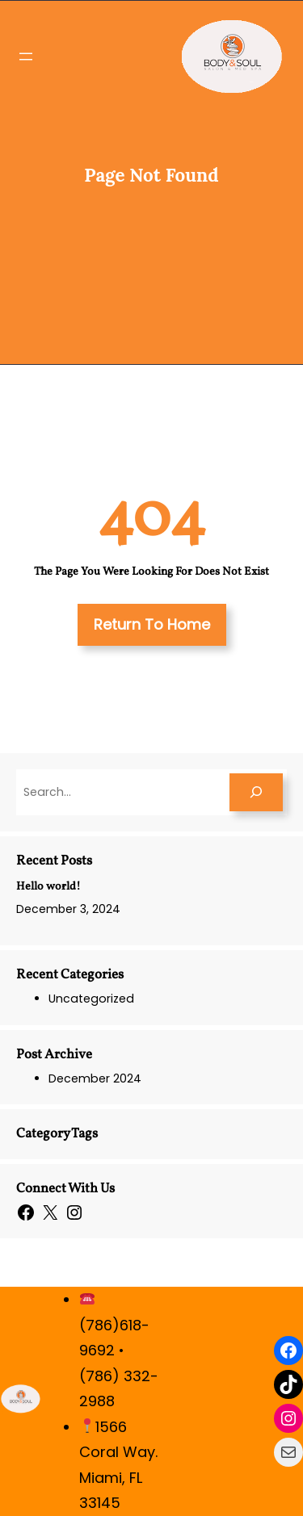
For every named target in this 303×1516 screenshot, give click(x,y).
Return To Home (152, 624)
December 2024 (94, 1078)
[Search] (256, 792)
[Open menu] (26, 56)
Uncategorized (91, 998)
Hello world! (48, 886)
